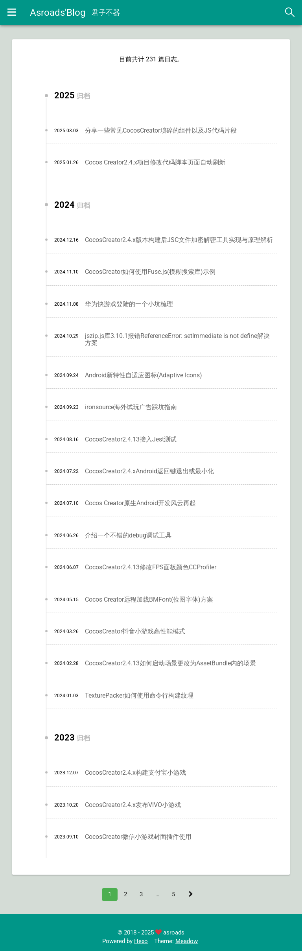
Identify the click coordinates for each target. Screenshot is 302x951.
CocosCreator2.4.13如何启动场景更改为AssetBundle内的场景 (170, 665)
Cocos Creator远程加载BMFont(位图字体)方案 (149, 601)
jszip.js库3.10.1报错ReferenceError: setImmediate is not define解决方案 (177, 341)
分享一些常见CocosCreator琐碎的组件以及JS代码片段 (161, 132)
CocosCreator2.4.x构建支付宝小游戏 (135, 774)
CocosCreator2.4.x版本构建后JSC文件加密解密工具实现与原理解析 (179, 241)
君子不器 (107, 12)
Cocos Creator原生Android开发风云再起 (140, 505)
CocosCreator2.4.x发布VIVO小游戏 (133, 806)
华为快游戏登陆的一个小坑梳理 (129, 305)
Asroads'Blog (59, 12)
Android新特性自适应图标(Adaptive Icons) (143, 376)
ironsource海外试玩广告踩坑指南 (131, 409)
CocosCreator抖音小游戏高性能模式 (135, 633)
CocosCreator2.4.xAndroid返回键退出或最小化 (149, 472)
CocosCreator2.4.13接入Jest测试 (131, 441)
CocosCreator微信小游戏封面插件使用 (138, 838)
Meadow (186, 943)
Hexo (141, 943)
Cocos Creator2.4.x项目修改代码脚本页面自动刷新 (155, 164)
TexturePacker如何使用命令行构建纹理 (139, 697)
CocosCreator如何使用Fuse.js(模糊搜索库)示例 (150, 273)
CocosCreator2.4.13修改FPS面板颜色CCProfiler (150, 568)
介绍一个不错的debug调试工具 (128, 537)
